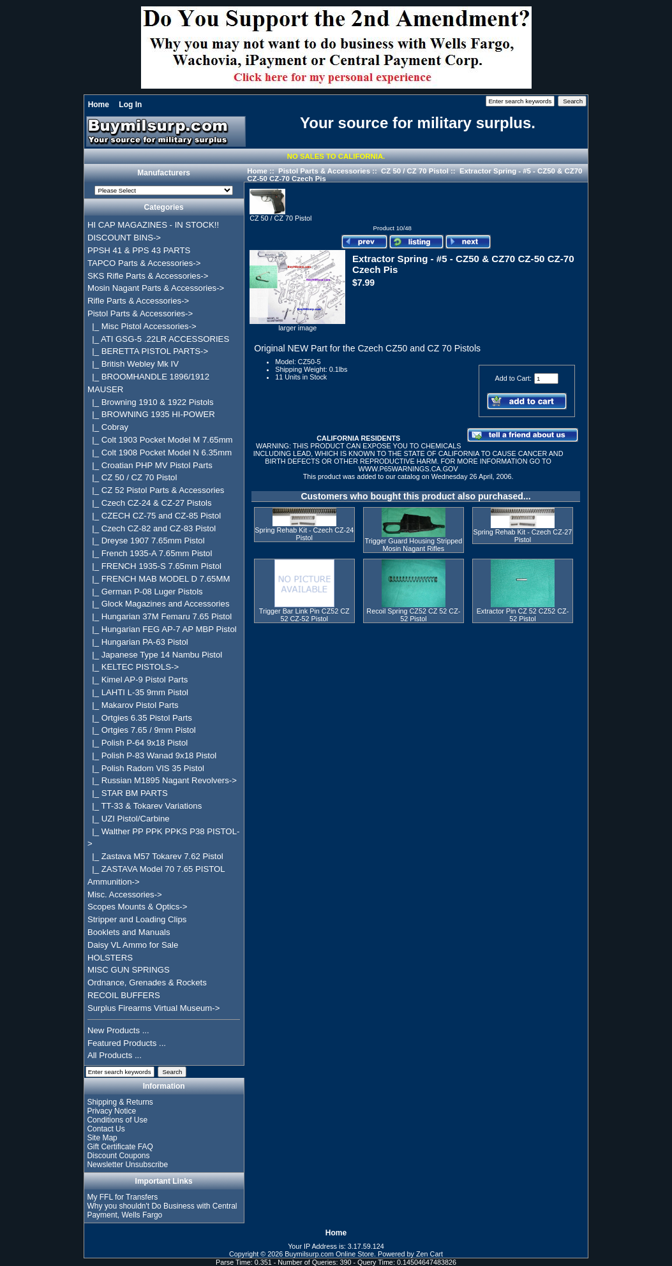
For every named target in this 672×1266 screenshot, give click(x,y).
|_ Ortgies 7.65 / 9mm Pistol (141, 730)
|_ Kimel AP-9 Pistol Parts (137, 679)
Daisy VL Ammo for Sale (132, 945)
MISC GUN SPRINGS (128, 970)
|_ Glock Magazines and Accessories (158, 603)
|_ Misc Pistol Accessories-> (142, 326)
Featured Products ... (126, 1043)
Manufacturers (163, 173)
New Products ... (118, 1030)
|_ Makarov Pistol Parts (133, 705)
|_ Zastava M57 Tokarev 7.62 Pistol (155, 856)
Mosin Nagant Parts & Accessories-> (155, 288)
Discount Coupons (118, 1155)
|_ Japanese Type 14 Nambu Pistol (154, 654)
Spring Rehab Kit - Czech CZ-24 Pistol (304, 533)
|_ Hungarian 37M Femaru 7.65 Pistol (159, 616)
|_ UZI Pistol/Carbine (128, 818)
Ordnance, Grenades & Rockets (147, 982)
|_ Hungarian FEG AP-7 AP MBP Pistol (162, 629)
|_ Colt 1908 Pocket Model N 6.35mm (159, 452)
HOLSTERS (110, 957)
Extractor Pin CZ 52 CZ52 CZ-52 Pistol (523, 614)
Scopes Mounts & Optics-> (137, 906)
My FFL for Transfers (122, 1197)
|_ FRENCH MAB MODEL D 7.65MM (158, 579)
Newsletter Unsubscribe (127, 1164)
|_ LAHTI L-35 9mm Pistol (137, 692)
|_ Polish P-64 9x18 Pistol (137, 742)
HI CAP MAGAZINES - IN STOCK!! (153, 225)
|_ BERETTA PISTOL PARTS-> (147, 351)
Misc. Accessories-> (124, 894)
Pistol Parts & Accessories (324, 171)
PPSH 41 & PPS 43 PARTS (139, 250)
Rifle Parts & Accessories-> (138, 300)
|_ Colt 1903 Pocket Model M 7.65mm (160, 440)
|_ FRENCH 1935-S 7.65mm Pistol (154, 566)
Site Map (102, 1137)
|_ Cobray (107, 427)
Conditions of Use (117, 1119)
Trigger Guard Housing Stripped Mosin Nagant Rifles (414, 544)
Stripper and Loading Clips (136, 919)
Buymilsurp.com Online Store (329, 1254)
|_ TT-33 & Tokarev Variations (144, 806)
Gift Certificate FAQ (120, 1146)
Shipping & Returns (120, 1102)
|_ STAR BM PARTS (127, 793)
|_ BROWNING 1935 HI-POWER (151, 414)
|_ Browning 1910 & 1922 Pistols (150, 402)
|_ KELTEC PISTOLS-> (133, 667)
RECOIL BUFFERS (123, 995)
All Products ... (114, 1055)
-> (140, 313)
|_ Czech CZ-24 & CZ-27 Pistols (149, 503)
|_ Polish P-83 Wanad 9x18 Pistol (151, 755)
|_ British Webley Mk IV (133, 364)
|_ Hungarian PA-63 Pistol (137, 642)
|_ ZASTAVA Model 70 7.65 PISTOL (156, 869)
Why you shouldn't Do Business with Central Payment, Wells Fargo (162, 1210)
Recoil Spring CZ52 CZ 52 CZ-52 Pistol (413, 614)
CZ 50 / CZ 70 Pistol (415, 171)
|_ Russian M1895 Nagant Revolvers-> (162, 780)
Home (98, 104)
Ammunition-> (113, 882)
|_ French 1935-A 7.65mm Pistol (149, 553)
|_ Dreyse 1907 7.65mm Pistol (146, 540)
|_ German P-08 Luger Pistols (145, 591)
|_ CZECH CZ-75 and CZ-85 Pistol (154, 515)
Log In (130, 104)
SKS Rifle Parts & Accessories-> (147, 276)
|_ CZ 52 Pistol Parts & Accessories (156, 490)
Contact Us (105, 1128)
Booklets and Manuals (128, 932)
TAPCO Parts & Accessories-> (143, 263)
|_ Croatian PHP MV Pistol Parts (150, 465)
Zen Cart (429, 1254)
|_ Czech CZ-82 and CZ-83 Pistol (151, 528)
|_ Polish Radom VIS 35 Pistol (145, 768)
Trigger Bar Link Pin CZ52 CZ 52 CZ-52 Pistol (304, 614)
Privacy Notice (111, 1111)
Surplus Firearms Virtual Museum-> (153, 1008)
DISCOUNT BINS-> (124, 237)
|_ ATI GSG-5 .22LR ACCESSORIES (158, 339)
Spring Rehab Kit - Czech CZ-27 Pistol (523, 535)
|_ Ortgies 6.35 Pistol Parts (139, 718)
